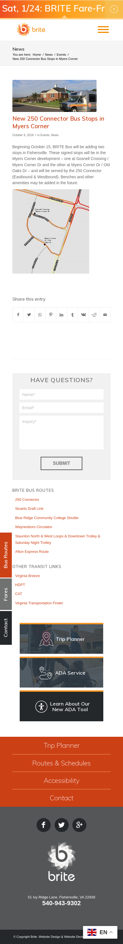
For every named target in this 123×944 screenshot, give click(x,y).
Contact (61, 798)
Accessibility (61, 780)
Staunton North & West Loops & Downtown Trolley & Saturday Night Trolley (57, 539)
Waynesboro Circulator (33, 527)
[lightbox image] (54, 96)
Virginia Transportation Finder (39, 603)
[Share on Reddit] (94, 315)
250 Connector (27, 499)
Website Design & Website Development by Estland (74, 936)
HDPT (20, 585)
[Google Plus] (79, 825)
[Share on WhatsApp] (40, 315)
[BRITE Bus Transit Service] (51, 29)
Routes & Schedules (61, 763)
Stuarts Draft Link (29, 508)
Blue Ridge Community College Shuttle (47, 518)
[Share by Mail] (105, 315)
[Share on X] (29, 315)
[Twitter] (62, 825)
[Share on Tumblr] (72, 315)
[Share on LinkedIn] (61, 315)
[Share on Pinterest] (51, 315)
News (18, 49)
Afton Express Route (32, 551)
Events (44, 135)
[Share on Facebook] (18, 315)
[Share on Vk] (83, 315)
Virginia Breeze (27, 576)
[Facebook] (44, 825)
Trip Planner (62, 745)
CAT (18, 594)
